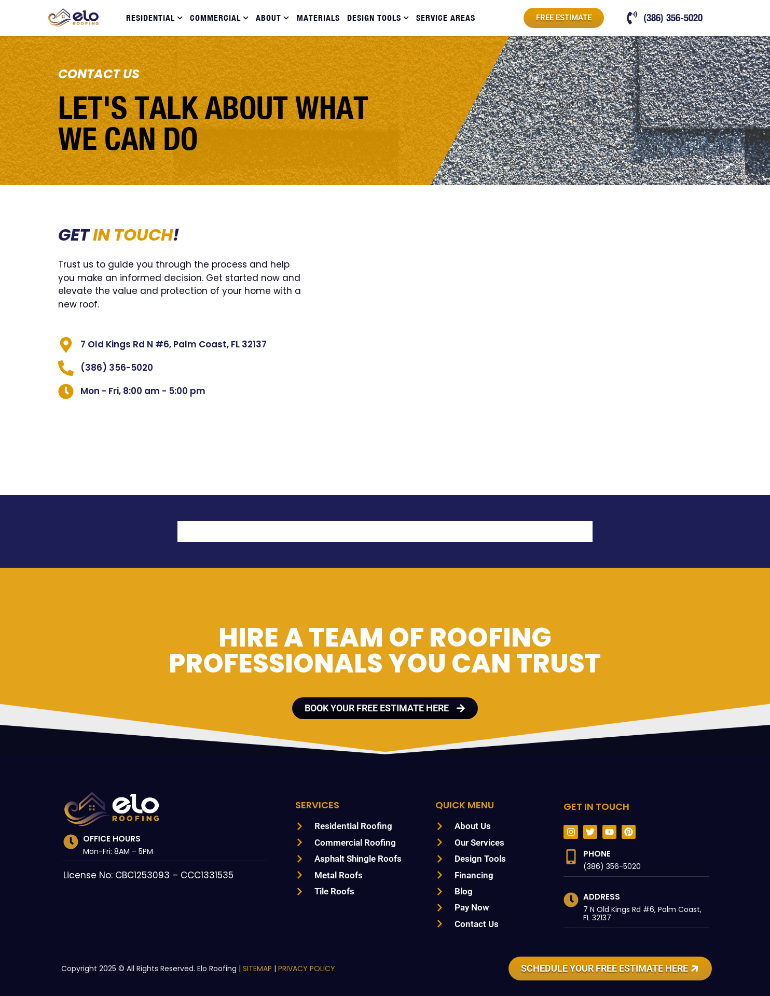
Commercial (219, 17)
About (272, 17)
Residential (154, 17)
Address (602, 896)
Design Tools (378, 17)
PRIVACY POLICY (302, 968)
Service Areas (445, 17)
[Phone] (571, 856)
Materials (318, 17)
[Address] (571, 899)
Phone (597, 853)
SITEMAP (250, 968)
